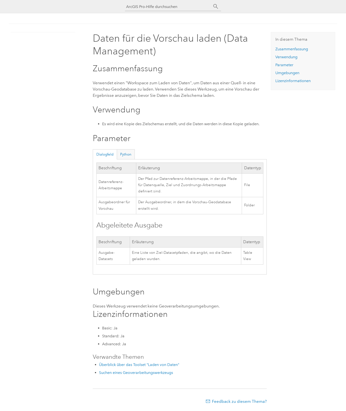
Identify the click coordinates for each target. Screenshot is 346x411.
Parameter (284, 65)
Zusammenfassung (291, 49)
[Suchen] (215, 6)
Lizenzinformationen (293, 80)
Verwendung (286, 57)
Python (125, 154)
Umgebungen (287, 73)
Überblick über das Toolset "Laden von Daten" (139, 364)
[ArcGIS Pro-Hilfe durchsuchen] (168, 6)
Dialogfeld (105, 154)
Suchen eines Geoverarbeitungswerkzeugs (136, 372)
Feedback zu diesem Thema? (239, 401)
